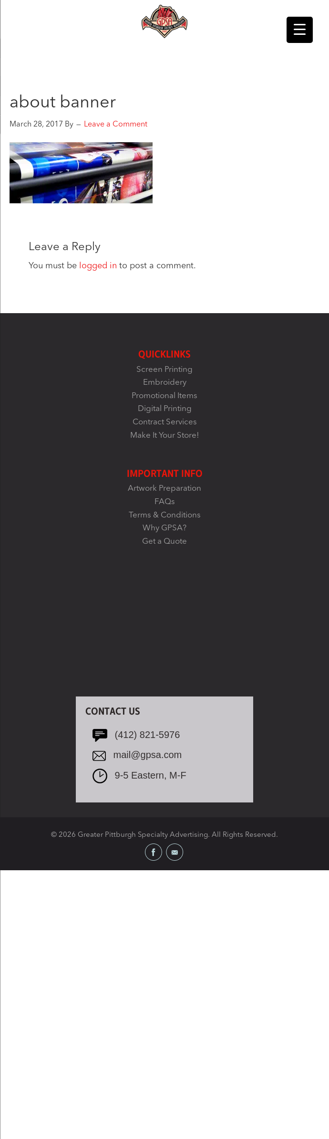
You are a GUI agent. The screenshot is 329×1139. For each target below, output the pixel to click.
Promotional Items (164, 396)
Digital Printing (165, 409)
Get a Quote (164, 542)
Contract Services (165, 422)
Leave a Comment (115, 124)
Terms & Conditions (165, 515)
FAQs (164, 502)
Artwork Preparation (164, 489)
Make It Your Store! (164, 436)
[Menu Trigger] (300, 30)
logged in (98, 266)
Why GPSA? (164, 528)
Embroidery (164, 383)
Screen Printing (164, 370)
